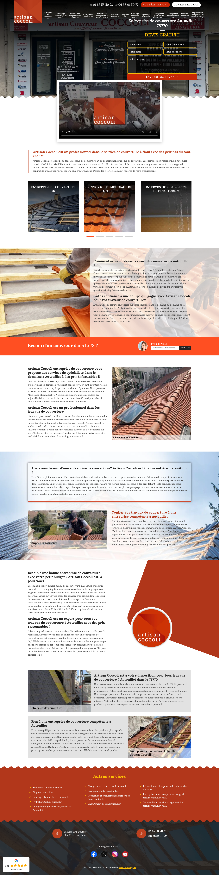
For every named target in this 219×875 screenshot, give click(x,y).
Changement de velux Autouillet (104, 804)
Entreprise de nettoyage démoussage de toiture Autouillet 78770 (164, 796)
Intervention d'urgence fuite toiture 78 (75, 15)
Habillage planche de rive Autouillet (51, 797)
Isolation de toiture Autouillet (103, 791)
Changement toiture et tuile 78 (173, 15)
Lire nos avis (16, 870)
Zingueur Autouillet (43, 792)
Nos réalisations (155, 4)
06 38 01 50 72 (157, 836)
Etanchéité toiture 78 (115, 16)
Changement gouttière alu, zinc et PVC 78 (159, 15)
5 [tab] (129, 236)
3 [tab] (109, 236)
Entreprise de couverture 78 (47, 15)
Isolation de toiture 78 (185, 15)
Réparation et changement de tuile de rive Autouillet (165, 788)
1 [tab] (90, 236)
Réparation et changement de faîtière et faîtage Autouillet (109, 797)
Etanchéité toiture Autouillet (48, 787)
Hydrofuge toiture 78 (146, 16)
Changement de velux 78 (88, 16)
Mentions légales (127, 867)
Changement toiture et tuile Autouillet (108, 786)
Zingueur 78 (125, 16)
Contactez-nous (186, 4)
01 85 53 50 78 (157, 831)
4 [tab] (119, 236)
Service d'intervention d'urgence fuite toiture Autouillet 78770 (163, 804)
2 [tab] (100, 236)
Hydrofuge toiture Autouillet (47, 802)
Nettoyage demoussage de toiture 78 (60, 15)
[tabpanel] (53, 206)
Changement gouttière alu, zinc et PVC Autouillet (53, 808)
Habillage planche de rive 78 (135, 15)
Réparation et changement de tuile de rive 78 (102, 15)
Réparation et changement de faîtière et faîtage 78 (197, 15)
